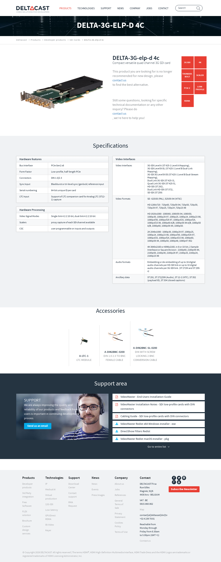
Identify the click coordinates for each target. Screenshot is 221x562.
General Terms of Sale (119, 504)
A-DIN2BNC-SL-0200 (145, 348)
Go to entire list (157, 447)
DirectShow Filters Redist (135, 431)
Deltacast (21, 40)
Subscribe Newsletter (184, 489)
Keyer (48, 530)
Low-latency (51, 510)
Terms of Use (121, 532)
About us (119, 483)
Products (65, 8)
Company (135, 8)
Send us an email (37, 426)
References (120, 495)
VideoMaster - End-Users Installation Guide (146, 397)
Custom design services (26, 530)
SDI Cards (75, 40)
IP (46, 483)
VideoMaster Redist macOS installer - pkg (145, 439)
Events (95, 489)
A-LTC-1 (83, 356)
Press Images (98, 495)
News (120, 8)
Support (106, 8)
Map (142, 509)
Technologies (86, 8)
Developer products (55, 40)
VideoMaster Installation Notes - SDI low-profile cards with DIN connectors (158, 407)
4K (200, 62)
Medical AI (50, 489)
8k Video (49, 524)
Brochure (27, 520)
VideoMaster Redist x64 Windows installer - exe (148, 424)
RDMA (187, 100)
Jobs (149, 8)
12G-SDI (49, 504)
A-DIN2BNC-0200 (114, 352)
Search (198, 8)
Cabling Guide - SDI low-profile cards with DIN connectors (155, 416)
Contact (163, 8)
